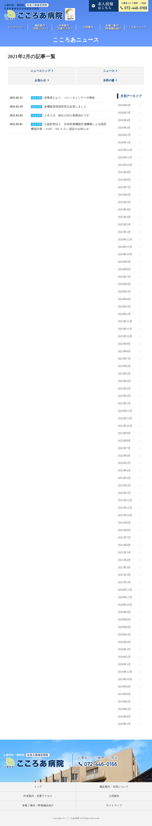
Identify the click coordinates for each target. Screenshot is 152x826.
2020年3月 (124, 649)
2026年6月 (124, 105)
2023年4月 (124, 381)
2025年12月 (125, 150)
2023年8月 (124, 351)
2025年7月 (124, 187)
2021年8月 (124, 530)
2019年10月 (125, 679)
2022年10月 (125, 425)
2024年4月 (124, 299)
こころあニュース (136, 27)
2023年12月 (125, 321)
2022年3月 (124, 478)
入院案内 (88, 27)
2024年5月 (124, 291)
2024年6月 (124, 284)
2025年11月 (125, 157)
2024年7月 (124, 276)
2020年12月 (125, 589)
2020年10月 (125, 604)
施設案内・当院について (40, 27)
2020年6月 (124, 627)
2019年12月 (125, 671)
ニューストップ (40, 70)
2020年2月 (124, 656)
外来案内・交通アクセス (64, 27)
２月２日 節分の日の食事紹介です (66, 115)
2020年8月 (124, 619)
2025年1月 (124, 232)
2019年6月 (124, 701)
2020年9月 (124, 612)
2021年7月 (124, 537)
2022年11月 (125, 418)
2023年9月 (124, 343)
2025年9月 (124, 172)
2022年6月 (124, 455)
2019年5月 (124, 709)
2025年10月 (125, 165)
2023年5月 (124, 373)
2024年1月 (124, 314)
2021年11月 (125, 507)
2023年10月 (125, 336)
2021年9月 (124, 522)
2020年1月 (124, 664)
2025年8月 (124, 179)
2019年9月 (124, 686)
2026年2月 (124, 135)
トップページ (16, 27)
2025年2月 (124, 224)
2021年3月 (124, 567)
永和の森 (108, 80)
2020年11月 (125, 597)
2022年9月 (124, 433)
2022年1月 (124, 492)
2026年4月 (124, 120)
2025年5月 (124, 202)
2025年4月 (124, 209)
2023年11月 (125, 328)
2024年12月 (125, 239)
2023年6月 (124, 366)
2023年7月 (124, 358)
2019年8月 (124, 694)
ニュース (108, 70)
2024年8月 (124, 269)
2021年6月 (124, 545)
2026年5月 (124, 112)
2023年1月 (124, 403)
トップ (38, 786)
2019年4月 (124, 716)
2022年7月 (124, 448)
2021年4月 (124, 560)
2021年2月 (124, 574)
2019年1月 (124, 723)
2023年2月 (124, 395)
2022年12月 (125, 410)
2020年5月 (124, 634)
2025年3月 (124, 217)
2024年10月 (125, 254)
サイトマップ (114, 805)
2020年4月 (124, 642)
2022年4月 (124, 470)
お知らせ (40, 80)
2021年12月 (125, 500)
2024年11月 (125, 246)
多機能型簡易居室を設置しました (65, 106)
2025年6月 (124, 194)
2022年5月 (124, 463)
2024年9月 (124, 261)
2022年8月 (124, 440)
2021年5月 (124, 552)
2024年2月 (124, 306)
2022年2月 (124, 485)
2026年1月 (124, 142)
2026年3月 (124, 127)
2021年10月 (125, 515)
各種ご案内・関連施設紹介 (112, 27)
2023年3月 (124, 388)
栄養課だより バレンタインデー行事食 (69, 97)
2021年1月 (124, 582)
